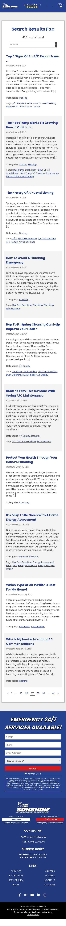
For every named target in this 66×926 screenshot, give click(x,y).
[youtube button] (32, 902)
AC (13, 441)
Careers (50, 877)
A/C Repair (12, 242)
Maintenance (44, 441)
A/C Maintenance (27, 238)
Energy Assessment (43, 562)
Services (16, 877)
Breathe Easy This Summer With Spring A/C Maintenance (30, 393)
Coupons (49, 891)
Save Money (52, 173)
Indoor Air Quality (39, 374)
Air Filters (17, 371)
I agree (34, 774)
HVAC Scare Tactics (29, 106)
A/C (14, 238)
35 (21, 693)
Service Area (16, 886)
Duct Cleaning (13, 374)
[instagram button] (25, 902)
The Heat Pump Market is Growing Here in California (32, 125)
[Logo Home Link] (10, 6)
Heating (32, 164)
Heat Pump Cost (21, 170)
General (35, 436)
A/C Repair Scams (22, 103)
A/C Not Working (47, 238)
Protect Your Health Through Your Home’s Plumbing (31, 459)
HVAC (25, 374)
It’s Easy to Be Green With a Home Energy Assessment (32, 517)
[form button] (52, 5)
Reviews (50, 882)
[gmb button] (44, 902)
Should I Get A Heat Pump (20, 176)
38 (38, 693)
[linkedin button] (38, 902)
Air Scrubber (30, 371)
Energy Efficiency (28, 556)
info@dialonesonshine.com (39, 787)
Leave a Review (28, 4)
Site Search (16, 882)
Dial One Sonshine (22, 305)
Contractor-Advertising (42, 918)
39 (43, 693)
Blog (16, 891)
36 (26, 693)
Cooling (23, 97)
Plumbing (24, 299)
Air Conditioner (27, 242)
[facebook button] (20, 902)
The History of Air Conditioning (29, 193)
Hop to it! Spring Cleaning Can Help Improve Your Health (33, 326)
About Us (49, 886)
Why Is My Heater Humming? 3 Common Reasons (29, 641)
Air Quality (24, 366)
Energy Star (44, 565)
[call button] (43, 5)
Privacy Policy (38, 789)
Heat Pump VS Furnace (32, 173)
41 (53, 693)
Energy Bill (11, 565)
